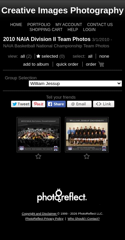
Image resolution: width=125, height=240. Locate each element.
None (104, 56)
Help (73, 29)
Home (16, 24)
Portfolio (38, 24)
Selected (50, 56)
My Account (68, 24)
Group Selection (21, 77)
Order (91, 64)
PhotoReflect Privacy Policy (44, 218)
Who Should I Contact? (84, 218)
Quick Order (67, 64)
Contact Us (100, 24)
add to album (36, 64)
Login (89, 29)
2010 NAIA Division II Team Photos (46, 39)
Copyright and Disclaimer (39, 213)
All (22, 56)
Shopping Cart (45, 29)
